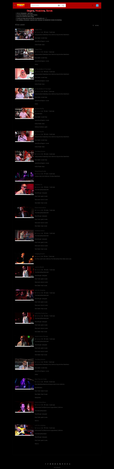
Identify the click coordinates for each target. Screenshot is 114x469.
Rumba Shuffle (39, 108)
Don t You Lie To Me (41, 379)
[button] (58, 6)
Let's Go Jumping (40, 425)
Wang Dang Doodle (40, 171)
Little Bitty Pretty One (41, 313)
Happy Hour (38, 29)
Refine (95, 25)
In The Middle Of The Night (43, 69)
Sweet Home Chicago (41, 336)
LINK (46, 18)
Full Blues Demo (39, 231)
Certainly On (38, 184)
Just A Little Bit (39, 267)
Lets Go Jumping (40, 290)
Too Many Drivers (40, 151)
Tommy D (38, 32)
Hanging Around (39, 254)
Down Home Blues (40, 207)
